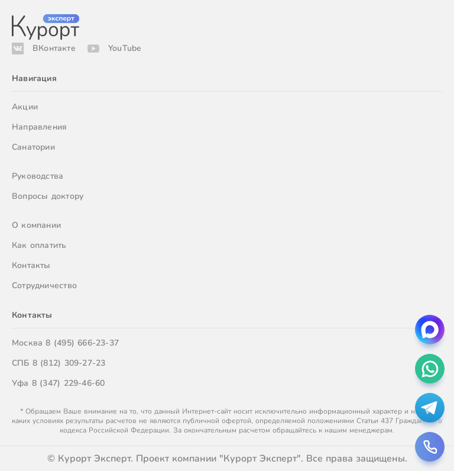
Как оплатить (39, 245)
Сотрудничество (44, 285)
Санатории (33, 147)
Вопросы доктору (47, 196)
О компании (36, 225)
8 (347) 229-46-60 (68, 383)
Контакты (31, 265)
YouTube (124, 48)
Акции (25, 106)
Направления (39, 127)
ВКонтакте (54, 48)
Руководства (37, 176)
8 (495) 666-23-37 (82, 343)
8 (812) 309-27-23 (69, 363)
